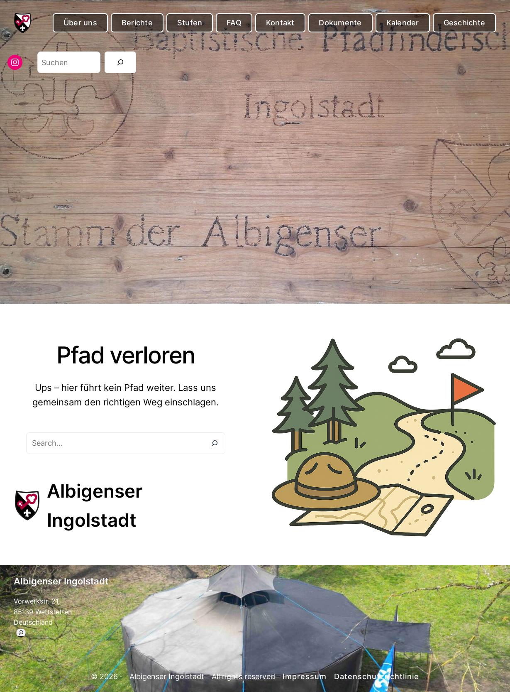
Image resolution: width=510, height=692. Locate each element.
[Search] (214, 443)
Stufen (190, 22)
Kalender (402, 22)
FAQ (234, 22)
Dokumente (340, 22)
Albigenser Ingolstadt (61, 581)
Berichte (137, 22)
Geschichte (465, 22)
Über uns (80, 22)
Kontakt (280, 22)
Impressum (305, 676)
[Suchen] (120, 62)
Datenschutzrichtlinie (376, 676)
